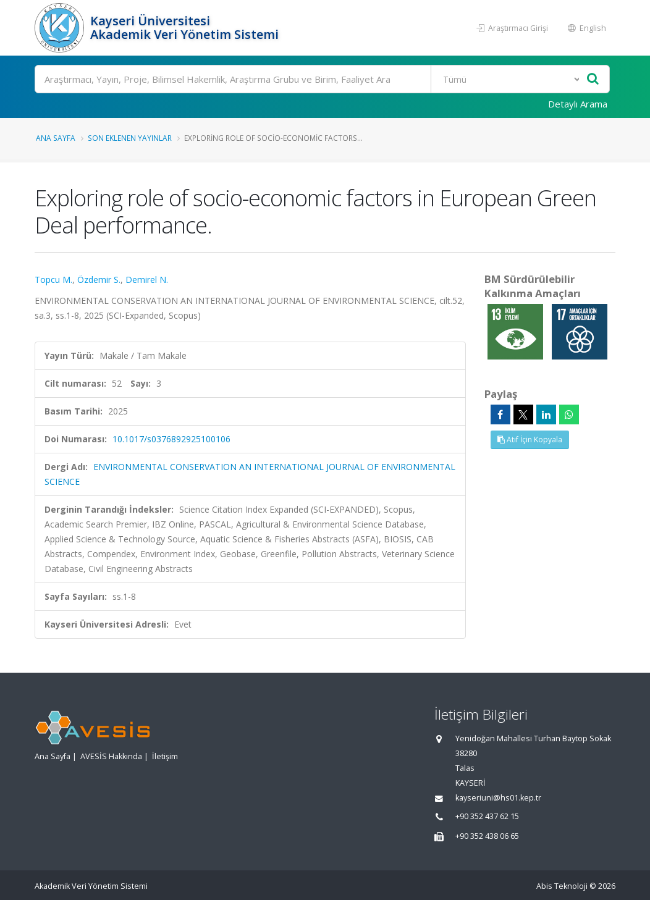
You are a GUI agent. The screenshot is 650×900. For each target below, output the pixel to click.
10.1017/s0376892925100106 (171, 439)
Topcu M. (53, 279)
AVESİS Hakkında (111, 756)
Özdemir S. (98, 279)
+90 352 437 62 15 (487, 816)
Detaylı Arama (577, 104)
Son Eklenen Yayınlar (130, 138)
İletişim (165, 756)
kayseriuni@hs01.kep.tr (498, 798)
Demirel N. (146, 279)
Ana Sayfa (55, 138)
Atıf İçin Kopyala (529, 439)
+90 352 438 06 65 (487, 836)
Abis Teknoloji (562, 886)
